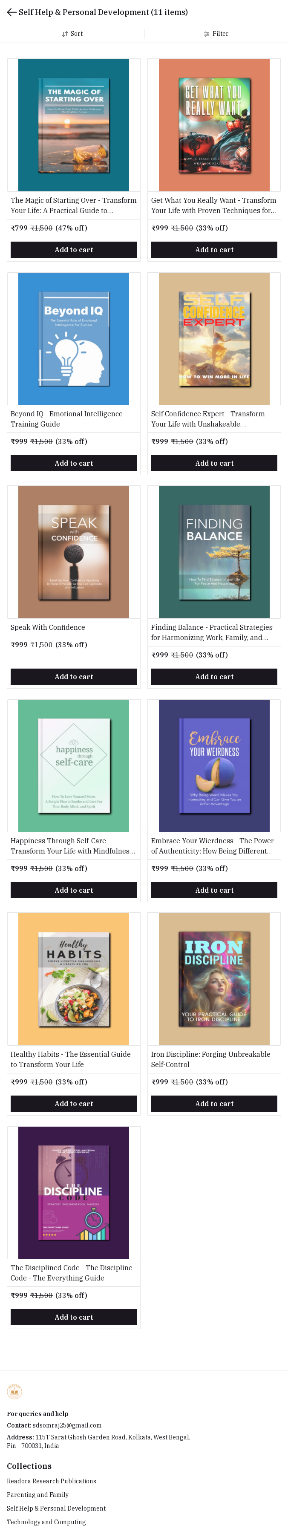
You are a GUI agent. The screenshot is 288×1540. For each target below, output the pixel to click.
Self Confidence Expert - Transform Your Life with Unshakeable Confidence (208, 419)
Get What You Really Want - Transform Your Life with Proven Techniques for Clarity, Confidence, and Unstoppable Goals (213, 206)
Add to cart (74, 249)
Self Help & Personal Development (56, 1508)
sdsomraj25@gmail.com (67, 1425)
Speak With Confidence (48, 627)
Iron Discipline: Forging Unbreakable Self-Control (211, 1059)
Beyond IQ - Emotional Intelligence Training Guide (67, 419)
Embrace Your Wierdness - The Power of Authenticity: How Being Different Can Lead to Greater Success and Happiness (212, 846)
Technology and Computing (46, 1522)
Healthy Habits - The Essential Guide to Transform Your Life (71, 1059)
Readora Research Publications (51, 1481)
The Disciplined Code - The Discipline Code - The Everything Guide (71, 1272)
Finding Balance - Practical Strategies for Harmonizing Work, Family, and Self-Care (212, 633)
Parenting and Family (38, 1495)
